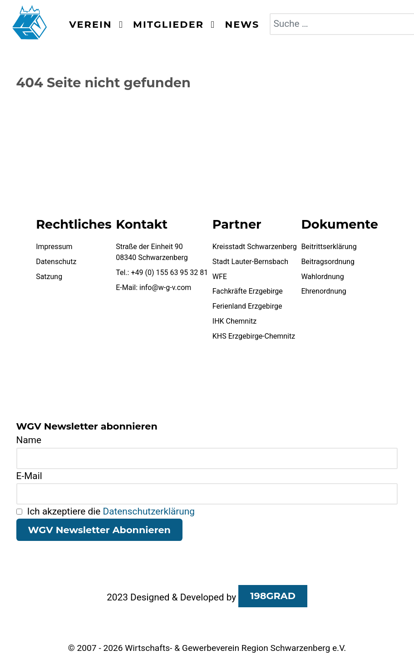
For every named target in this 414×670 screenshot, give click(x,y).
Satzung (49, 276)
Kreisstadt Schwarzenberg (254, 246)
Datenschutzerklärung (149, 511)
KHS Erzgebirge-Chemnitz (253, 336)
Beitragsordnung (328, 261)
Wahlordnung (322, 276)
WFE (219, 276)
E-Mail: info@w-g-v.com (153, 287)
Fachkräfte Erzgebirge (247, 291)
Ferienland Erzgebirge (247, 306)
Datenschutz (56, 261)
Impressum (54, 246)
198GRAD (273, 595)
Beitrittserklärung (328, 246)
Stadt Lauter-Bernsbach (250, 261)
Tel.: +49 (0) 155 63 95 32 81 (162, 272)
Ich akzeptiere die (105, 511)
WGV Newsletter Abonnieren (99, 529)
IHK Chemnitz (234, 321)
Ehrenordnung (323, 291)
